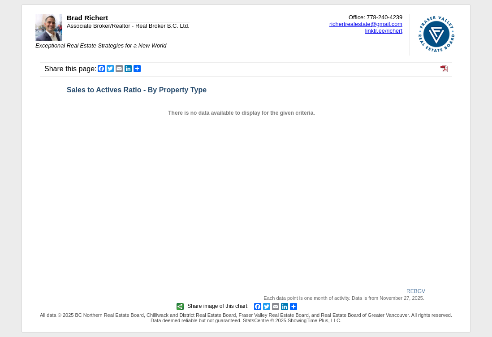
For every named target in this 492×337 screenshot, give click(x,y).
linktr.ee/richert (383, 30)
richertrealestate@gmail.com (365, 24)
